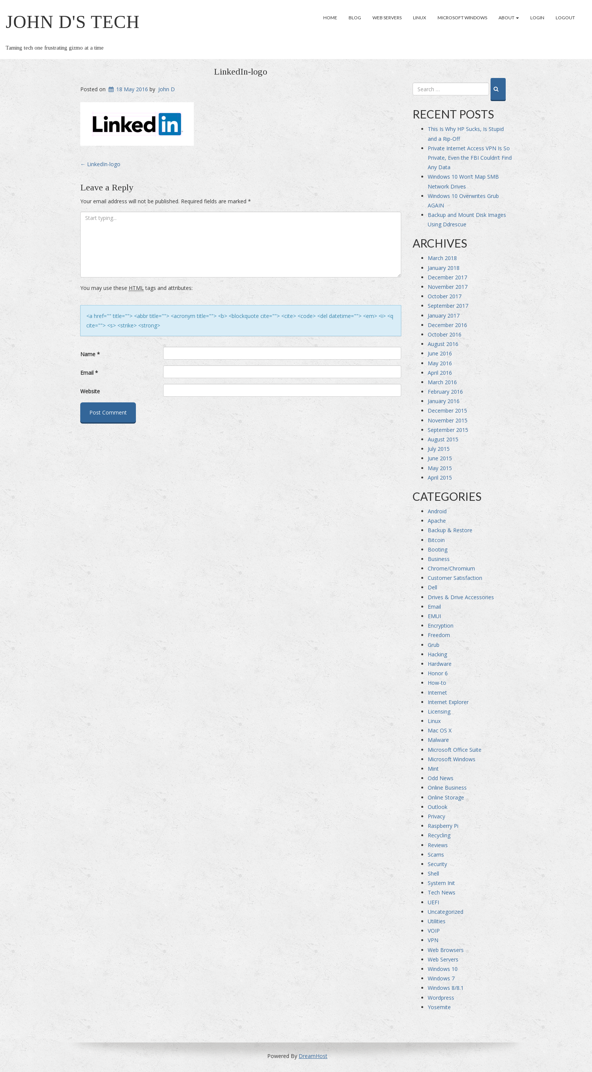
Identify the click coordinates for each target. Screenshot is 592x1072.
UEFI (433, 902)
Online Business (447, 787)
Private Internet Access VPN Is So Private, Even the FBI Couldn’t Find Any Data (470, 158)
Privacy (436, 816)
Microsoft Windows (462, 17)
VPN (433, 940)
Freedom (439, 635)
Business (439, 558)
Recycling (439, 835)
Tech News (441, 892)
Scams (436, 854)
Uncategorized (445, 911)
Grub (433, 644)
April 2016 (440, 372)
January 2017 (444, 315)
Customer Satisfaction (455, 577)
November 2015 (447, 420)
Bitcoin (436, 540)
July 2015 (439, 448)
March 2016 (442, 382)
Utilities (437, 921)
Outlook (437, 806)
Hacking (437, 654)
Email (89, 372)
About (509, 17)
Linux (419, 17)
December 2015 (447, 410)
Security (437, 864)
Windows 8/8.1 (446, 987)
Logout (565, 17)
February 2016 (445, 391)
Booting (437, 549)
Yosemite (439, 1007)
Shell (433, 873)
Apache (437, 520)
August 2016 (443, 343)
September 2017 (448, 305)
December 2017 (447, 277)
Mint (433, 768)
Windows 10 (443, 968)
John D (166, 89)
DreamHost (313, 1056)
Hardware (440, 663)
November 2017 (447, 286)
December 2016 (447, 325)
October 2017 (444, 296)
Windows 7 (441, 978)
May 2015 (440, 468)
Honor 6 (438, 673)
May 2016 (440, 363)
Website (90, 391)
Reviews (438, 845)
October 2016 (444, 334)
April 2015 (440, 477)
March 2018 (442, 258)
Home (330, 17)
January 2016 (444, 401)
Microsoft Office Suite (454, 749)
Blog (355, 17)
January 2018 (444, 267)
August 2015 (443, 439)
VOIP (434, 930)
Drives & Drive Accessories (461, 597)
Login (537, 17)
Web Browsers (446, 950)
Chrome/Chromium (451, 568)
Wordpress (441, 997)
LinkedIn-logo (240, 71)
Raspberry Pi (443, 825)
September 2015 (448, 429)
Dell (432, 587)
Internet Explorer (448, 702)
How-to (437, 682)
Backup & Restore (450, 530)
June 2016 (440, 353)
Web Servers (387, 17)
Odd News (440, 778)
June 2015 (440, 458)
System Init (441, 883)
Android (437, 511)
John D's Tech (73, 22)
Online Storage (446, 797)
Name (90, 354)
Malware (438, 739)
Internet (437, 692)
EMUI (434, 616)
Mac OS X (440, 730)
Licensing (439, 711)
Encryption (440, 625)
